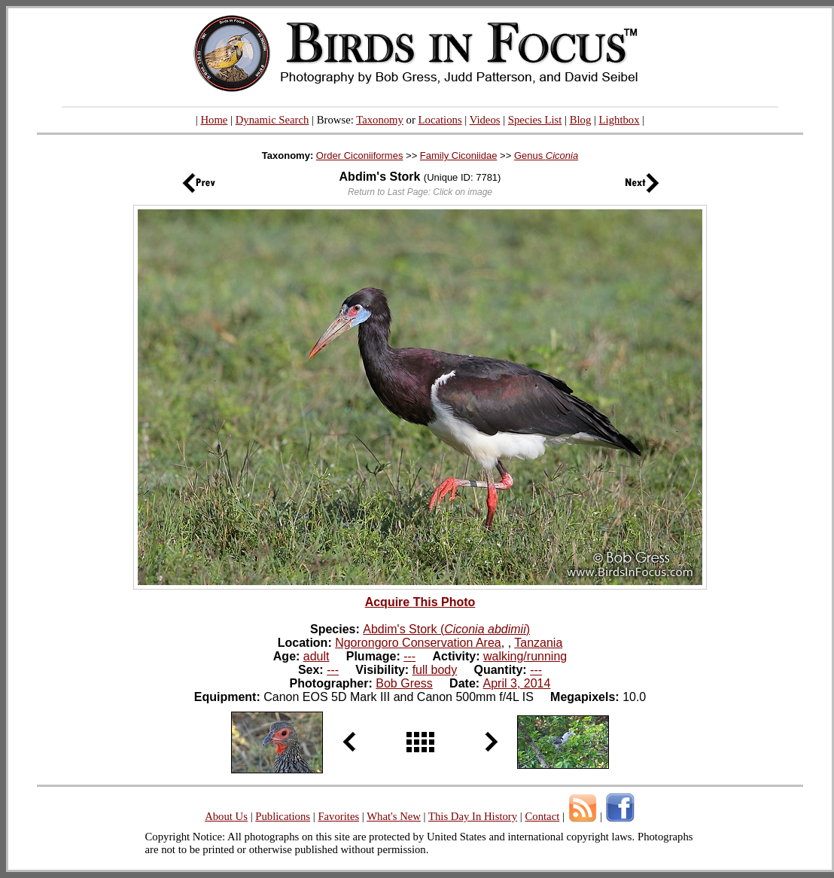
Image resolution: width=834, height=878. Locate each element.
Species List (535, 120)
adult (316, 656)
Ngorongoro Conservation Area (418, 642)
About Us (226, 816)
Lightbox (619, 120)
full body (435, 669)
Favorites (338, 816)
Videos (485, 120)
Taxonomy (379, 120)
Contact (542, 816)
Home (213, 120)
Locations (440, 120)
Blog (581, 120)
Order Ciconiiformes (359, 155)
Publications (282, 816)
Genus (546, 155)
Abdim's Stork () (446, 629)
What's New (394, 816)
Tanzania (538, 642)
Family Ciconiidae (459, 155)
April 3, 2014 (517, 683)
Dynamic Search (272, 120)
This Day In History (472, 816)
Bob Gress (404, 683)
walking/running (525, 656)
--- (409, 656)
